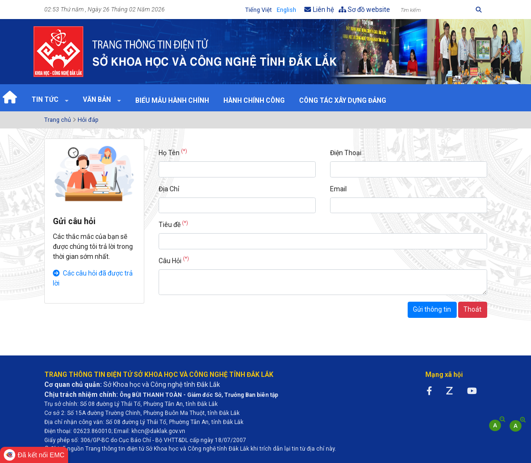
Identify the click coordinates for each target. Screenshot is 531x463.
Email (338, 189)
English (286, 9)
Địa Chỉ (169, 189)
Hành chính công (254, 100)
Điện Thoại (345, 153)
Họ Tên (173, 152)
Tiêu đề (173, 224)
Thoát (472, 309)
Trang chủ (57, 119)
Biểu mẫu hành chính (172, 100)
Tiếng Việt (258, 9)
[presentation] (231, 320)
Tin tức (45, 99)
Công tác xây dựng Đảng (342, 100)
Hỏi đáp (88, 119)
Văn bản (97, 99)
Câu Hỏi (174, 260)
